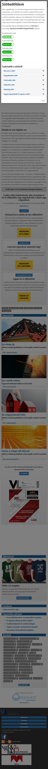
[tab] (24, 71)
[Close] (44, 3)
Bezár (43, 100)
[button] (9, 70)
